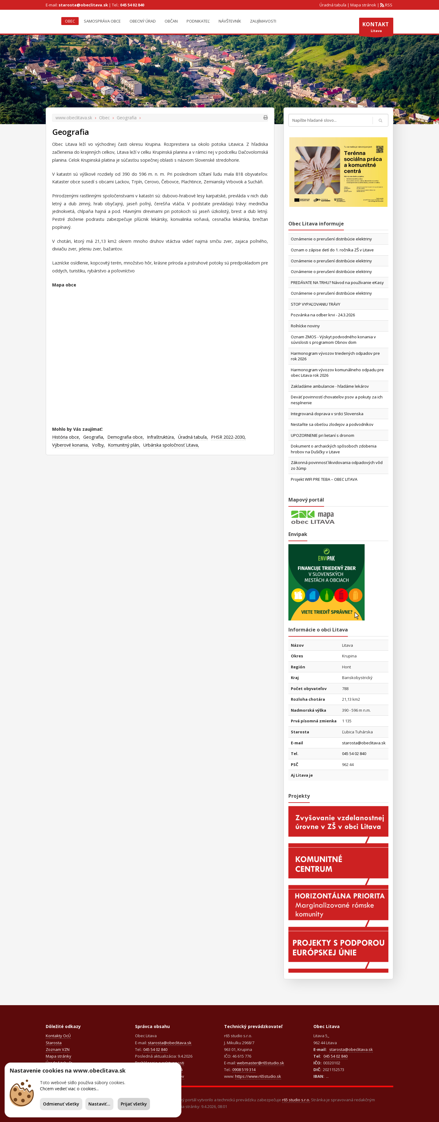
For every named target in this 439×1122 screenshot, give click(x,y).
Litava (376, 28)
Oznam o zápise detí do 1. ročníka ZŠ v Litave (332, 250)
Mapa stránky (58, 1056)
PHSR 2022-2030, (228, 437)
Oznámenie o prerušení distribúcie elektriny (331, 239)
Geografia (127, 117)
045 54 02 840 (132, 5)
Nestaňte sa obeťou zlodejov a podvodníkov (332, 424)
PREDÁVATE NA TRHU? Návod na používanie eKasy (337, 282)
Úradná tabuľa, (193, 437)
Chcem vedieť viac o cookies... (69, 1088)
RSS (388, 5)
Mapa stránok (363, 5)
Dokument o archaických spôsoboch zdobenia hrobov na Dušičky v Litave (334, 449)
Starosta (54, 1042)
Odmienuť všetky (61, 1104)
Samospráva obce (102, 21)
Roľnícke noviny (305, 326)
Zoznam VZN (58, 1049)
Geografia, (93, 437)
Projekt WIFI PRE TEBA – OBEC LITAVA (324, 479)
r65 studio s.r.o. (296, 1099)
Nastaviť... (99, 1104)
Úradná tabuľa (332, 5)
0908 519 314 (243, 1069)
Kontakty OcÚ (58, 1035)
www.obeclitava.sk (73, 117)
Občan (171, 21)
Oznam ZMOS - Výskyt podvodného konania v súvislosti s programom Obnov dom (333, 339)
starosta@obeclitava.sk (83, 5)
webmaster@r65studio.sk (260, 1063)
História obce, (66, 437)
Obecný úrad (143, 21)
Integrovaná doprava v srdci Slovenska (327, 413)
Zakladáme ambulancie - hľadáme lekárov (330, 386)
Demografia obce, (125, 437)
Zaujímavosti (263, 21)
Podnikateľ (198, 21)
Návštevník (230, 21)
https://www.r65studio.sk (258, 1076)
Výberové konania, (70, 445)
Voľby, (98, 445)
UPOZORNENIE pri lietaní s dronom (322, 435)
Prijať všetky (134, 1104)
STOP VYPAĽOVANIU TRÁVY (315, 304)
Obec (70, 21)
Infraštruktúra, (161, 437)
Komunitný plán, (124, 445)
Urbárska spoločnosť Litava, (171, 445)
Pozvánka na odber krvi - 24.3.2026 (323, 315)
